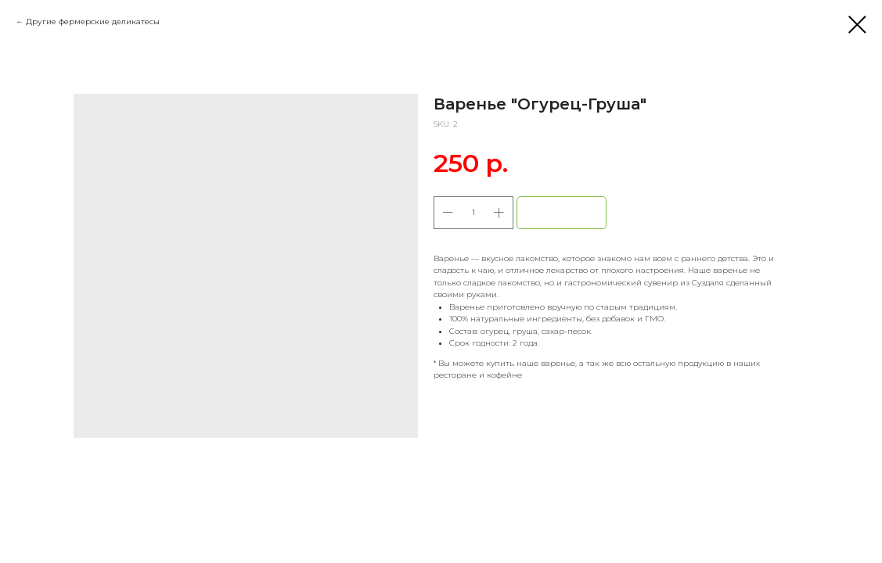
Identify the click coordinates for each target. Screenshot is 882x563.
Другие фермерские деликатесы (93, 21)
